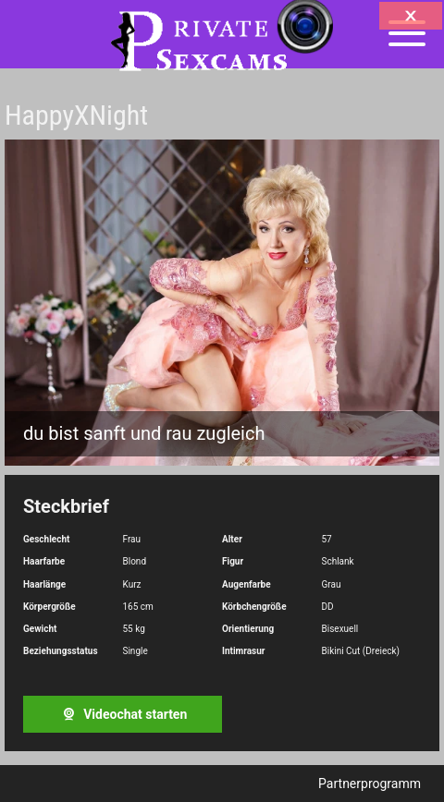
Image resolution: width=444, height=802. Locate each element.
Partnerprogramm (369, 783)
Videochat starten (123, 714)
